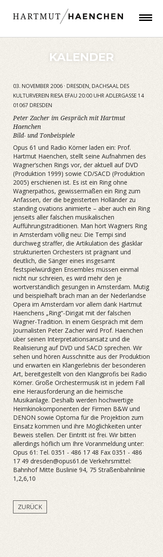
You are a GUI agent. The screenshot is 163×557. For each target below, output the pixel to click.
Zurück (30, 507)
